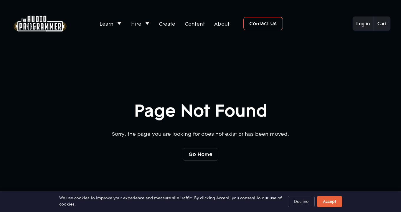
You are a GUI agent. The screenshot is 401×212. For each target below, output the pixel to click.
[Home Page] (40, 23)
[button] (110, 23)
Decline (301, 201)
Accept (329, 201)
